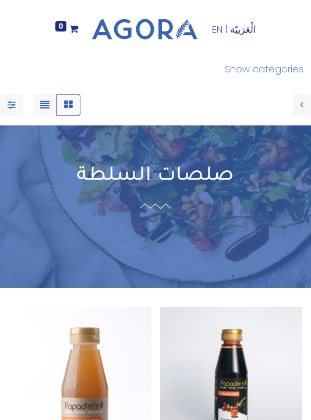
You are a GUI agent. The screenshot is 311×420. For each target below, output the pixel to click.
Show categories (264, 69)
